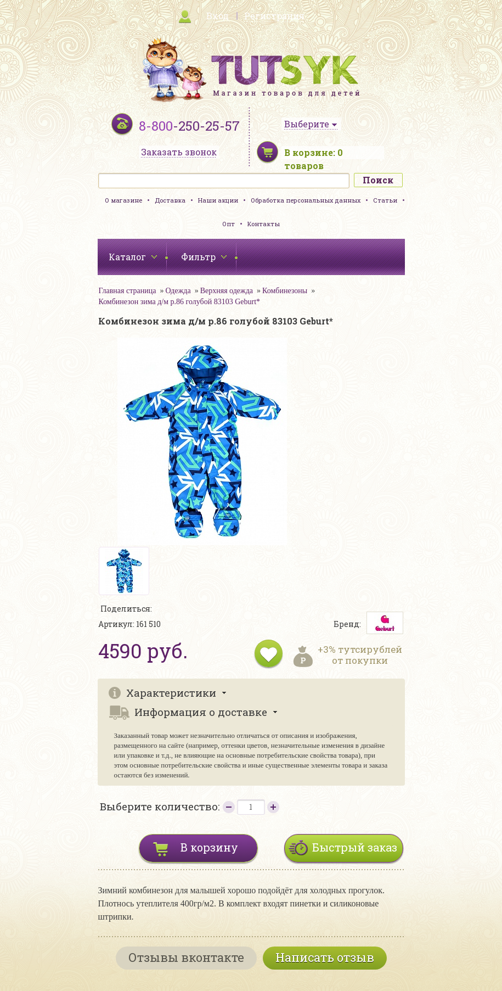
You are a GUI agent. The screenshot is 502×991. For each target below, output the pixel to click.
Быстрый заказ (354, 847)
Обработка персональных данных (305, 200)
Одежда (177, 291)
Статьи (385, 200)
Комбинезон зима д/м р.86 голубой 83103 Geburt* (180, 302)
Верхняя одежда (226, 291)
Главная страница (127, 291)
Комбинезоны (284, 291)
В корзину (209, 847)
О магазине (123, 200)
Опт (228, 224)
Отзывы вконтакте (186, 957)
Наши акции (218, 200)
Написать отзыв (324, 957)
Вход (217, 15)
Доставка (170, 200)
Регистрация (274, 15)
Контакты (263, 224)
